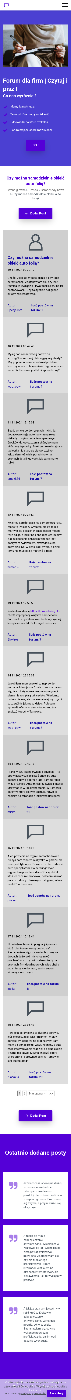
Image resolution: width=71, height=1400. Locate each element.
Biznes (33, 190)
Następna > (37, 1093)
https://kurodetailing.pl (44, 611)
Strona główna (16, 190)
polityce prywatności (33, 1393)
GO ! (35, 145)
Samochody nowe (52, 190)
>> (51, 1093)
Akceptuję (56, 1393)
